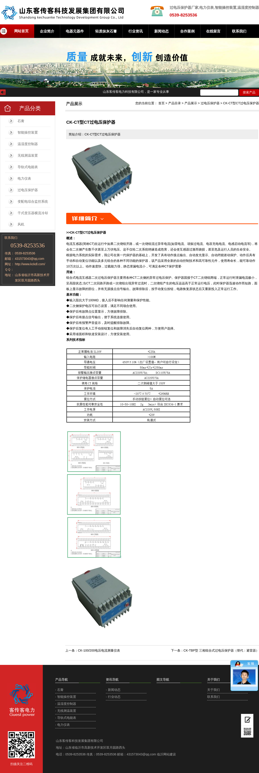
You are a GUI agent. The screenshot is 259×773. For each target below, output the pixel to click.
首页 (161, 103)
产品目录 (174, 103)
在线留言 (213, 31)
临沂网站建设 (166, 754)
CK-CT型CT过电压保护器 (241, 103)
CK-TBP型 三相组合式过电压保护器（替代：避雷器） (221, 650)
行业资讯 (135, 31)
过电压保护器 (28, 190)
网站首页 (21, 31)
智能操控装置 (28, 132)
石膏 (21, 121)
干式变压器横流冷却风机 (33, 218)
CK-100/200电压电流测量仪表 (99, 650)
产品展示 (190, 103)
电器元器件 (75, 31)
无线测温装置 (28, 155)
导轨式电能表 (28, 167)
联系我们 (239, 31)
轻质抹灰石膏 (106, 31)
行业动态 (114, 697)
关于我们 (213, 690)
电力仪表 (24, 178)
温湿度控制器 (28, 144)
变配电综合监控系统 (33, 201)
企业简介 (47, 31)
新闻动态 (161, 31)
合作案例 (187, 31)
